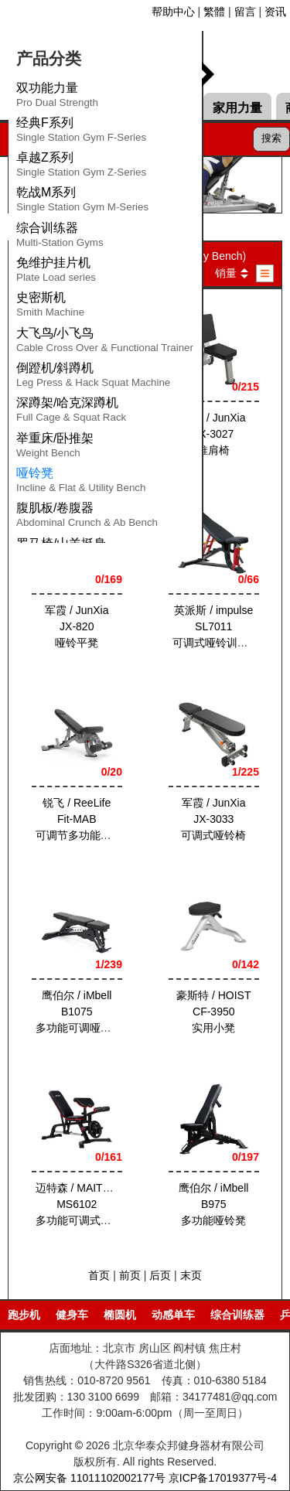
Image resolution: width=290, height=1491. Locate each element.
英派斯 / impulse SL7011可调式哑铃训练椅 (215, 626)
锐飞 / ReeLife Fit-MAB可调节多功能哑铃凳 (84, 819)
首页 (99, 1275)
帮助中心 (173, 11)
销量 (226, 273)
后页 (160, 1275)
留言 (245, 11)
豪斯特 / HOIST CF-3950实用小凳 (213, 1011)
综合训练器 (60, 237)
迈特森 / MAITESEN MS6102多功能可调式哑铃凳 (84, 1204)
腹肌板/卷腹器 (87, 517)
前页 (130, 1275)
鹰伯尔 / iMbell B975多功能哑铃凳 (213, 1204)
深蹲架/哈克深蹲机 (71, 412)
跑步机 (24, 1314)
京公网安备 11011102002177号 (89, 1478)
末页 (191, 1275)
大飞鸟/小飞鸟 (104, 342)
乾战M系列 (82, 202)
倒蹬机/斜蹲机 (93, 377)
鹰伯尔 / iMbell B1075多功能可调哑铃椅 (79, 1011)
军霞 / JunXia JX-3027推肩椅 (213, 433)
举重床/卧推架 (55, 448)
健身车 (72, 1314)
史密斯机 (50, 307)
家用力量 (237, 107)
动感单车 (173, 1314)
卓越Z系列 (81, 167)
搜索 (271, 138)
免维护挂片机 (56, 272)
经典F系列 (81, 132)
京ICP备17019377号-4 (223, 1478)
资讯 (275, 11)
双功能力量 (57, 97)
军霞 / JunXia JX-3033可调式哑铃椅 (213, 819)
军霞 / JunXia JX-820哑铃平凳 (76, 626)
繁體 (214, 11)
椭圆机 (120, 1314)
